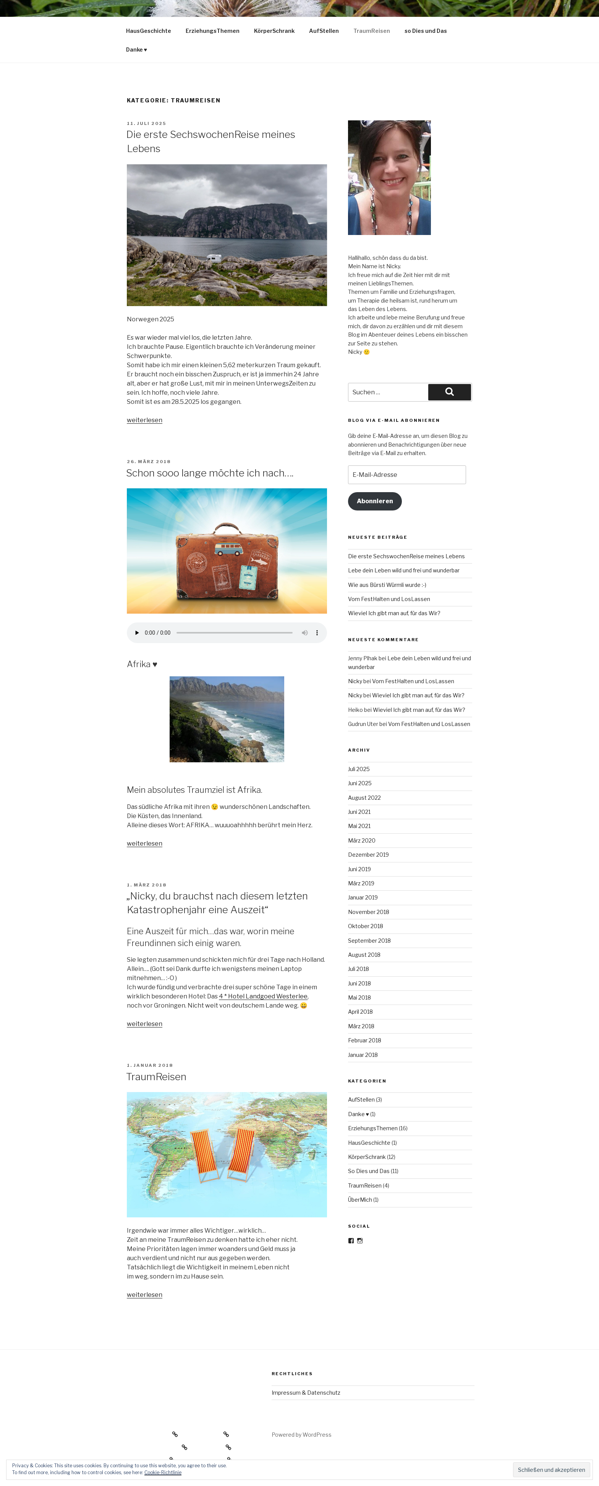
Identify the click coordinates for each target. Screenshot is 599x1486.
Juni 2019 (359, 869)
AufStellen (324, 31)
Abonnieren (375, 501)
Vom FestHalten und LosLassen (389, 599)
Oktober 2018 (365, 926)
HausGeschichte (148, 31)
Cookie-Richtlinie (162, 1472)
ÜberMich (360, 1199)
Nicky (355, 681)
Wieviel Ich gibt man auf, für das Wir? (394, 613)
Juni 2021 (359, 812)
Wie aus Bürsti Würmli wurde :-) (387, 585)
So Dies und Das (369, 1171)
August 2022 (364, 797)
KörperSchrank (274, 31)
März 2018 (361, 1026)
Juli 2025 (359, 769)
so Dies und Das (426, 31)
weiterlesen (144, 420)
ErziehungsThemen (213, 31)
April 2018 (360, 1011)
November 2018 (368, 912)
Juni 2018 (359, 983)
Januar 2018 (363, 1055)
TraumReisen (371, 31)
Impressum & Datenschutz (306, 1392)
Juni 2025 (360, 783)
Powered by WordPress (302, 1434)
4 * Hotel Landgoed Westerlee (263, 996)
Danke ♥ (136, 49)
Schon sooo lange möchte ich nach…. (209, 473)
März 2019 (361, 883)
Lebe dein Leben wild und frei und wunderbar (404, 570)
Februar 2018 (364, 1040)
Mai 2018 (359, 997)
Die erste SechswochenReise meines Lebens (406, 556)
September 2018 (369, 940)
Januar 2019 (363, 897)
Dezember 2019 (368, 854)
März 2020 (362, 840)
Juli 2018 (358, 969)
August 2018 (364, 954)
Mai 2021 (359, 826)
